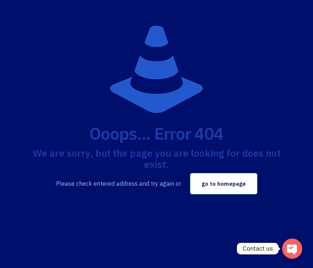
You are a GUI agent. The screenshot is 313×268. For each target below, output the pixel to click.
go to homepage (224, 183)
